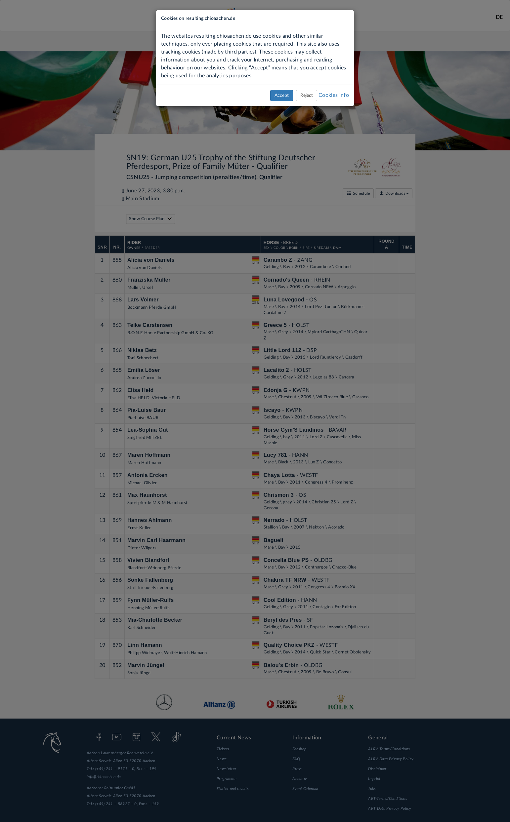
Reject (306, 95)
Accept (282, 95)
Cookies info (334, 95)
